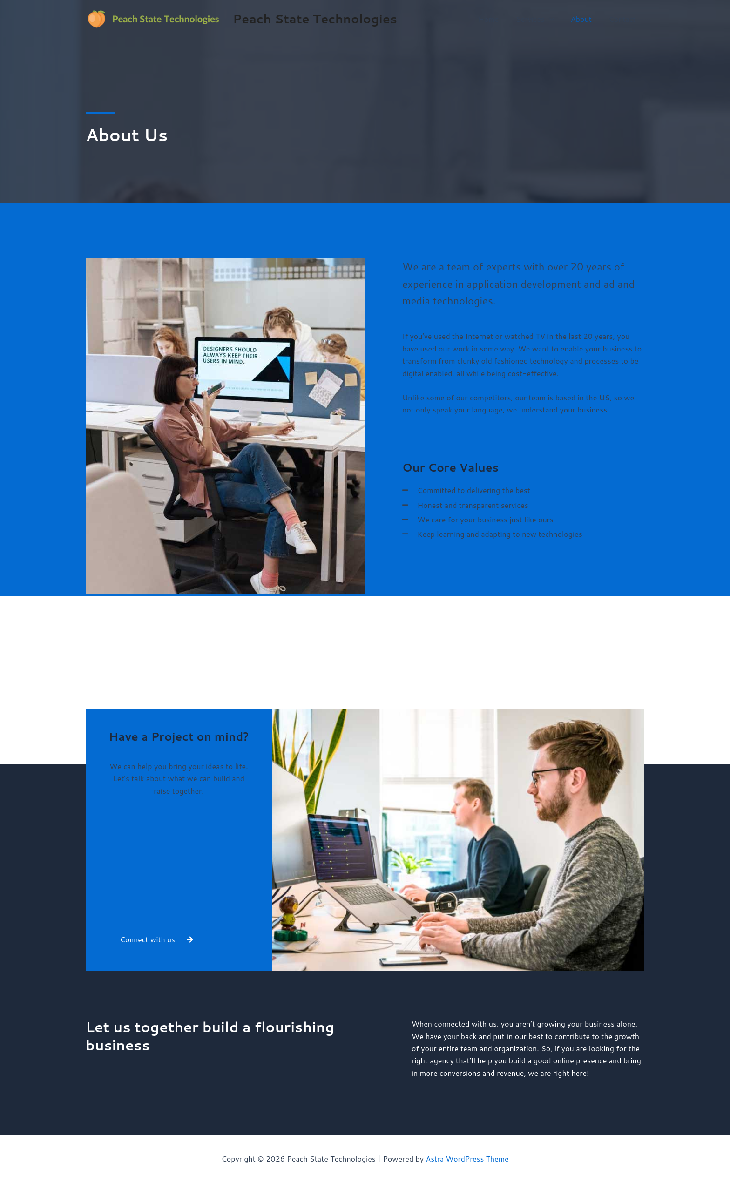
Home (496, 19)
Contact (623, 19)
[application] (554, 19)
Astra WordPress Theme (467, 1158)
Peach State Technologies (315, 18)
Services (540, 19)
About (584, 19)
